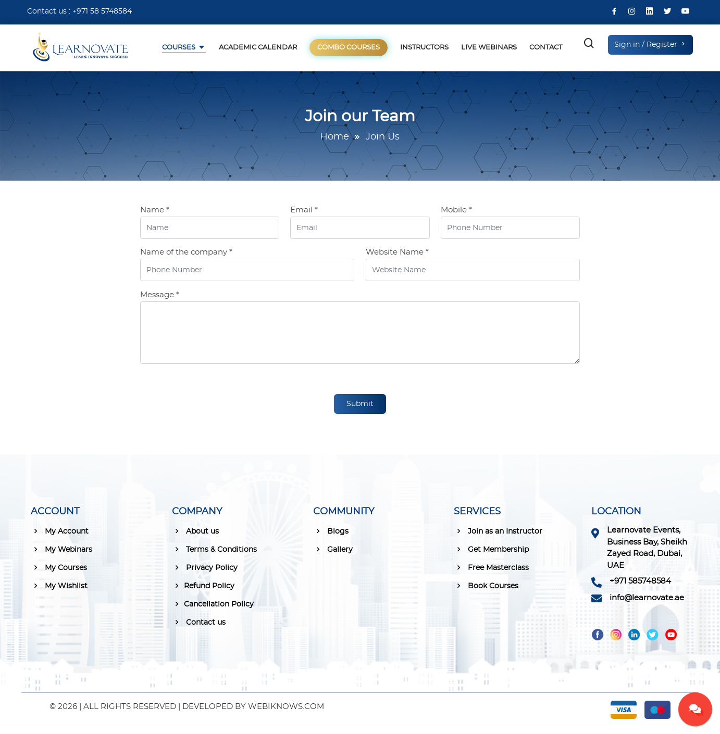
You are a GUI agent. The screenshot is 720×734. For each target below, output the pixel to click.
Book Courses (486, 585)
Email (304, 210)
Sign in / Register (650, 44)
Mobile (456, 210)
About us (195, 531)
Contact (545, 47)
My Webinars (61, 549)
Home (334, 137)
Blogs (331, 531)
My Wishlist (59, 585)
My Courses (59, 567)
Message (159, 295)
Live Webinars (489, 47)
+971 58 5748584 (102, 11)
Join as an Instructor (498, 531)
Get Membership (491, 549)
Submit (360, 404)
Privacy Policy (205, 567)
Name (154, 210)
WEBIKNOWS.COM (286, 707)
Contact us (199, 622)
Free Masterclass (491, 567)
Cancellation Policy (213, 604)
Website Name (397, 252)
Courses (179, 47)
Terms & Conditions (214, 549)
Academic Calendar (258, 47)
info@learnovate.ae (647, 598)
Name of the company (186, 252)
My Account (60, 531)
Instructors (424, 47)
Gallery (333, 549)
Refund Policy (203, 585)
